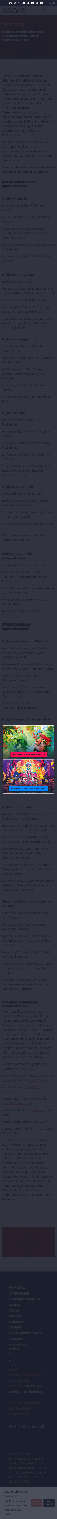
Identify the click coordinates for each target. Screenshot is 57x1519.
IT (49, 3)
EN (53, 3)
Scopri (28, 754)
